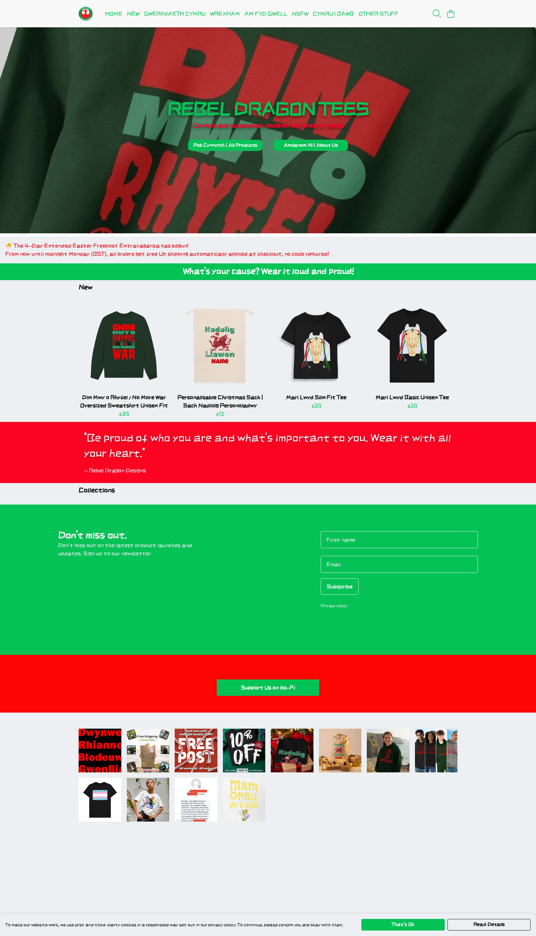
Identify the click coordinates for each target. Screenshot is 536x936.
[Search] (437, 13)
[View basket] (450, 13)
